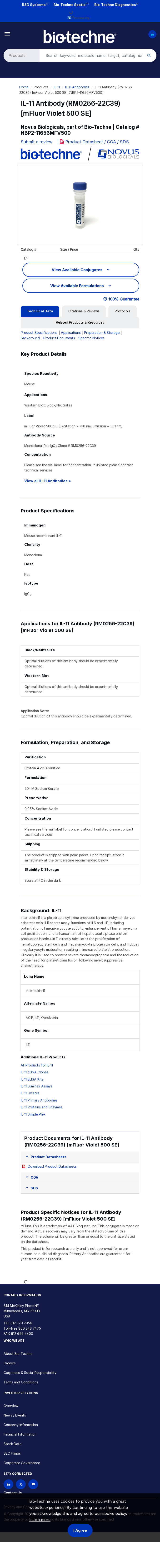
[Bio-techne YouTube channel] (33, 1484)
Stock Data (12, 1444)
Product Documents (59, 338)
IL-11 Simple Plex (33, 1114)
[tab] (40, 311)
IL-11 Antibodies (77, 87)
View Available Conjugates (77, 269)
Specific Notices (91, 338)
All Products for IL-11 (37, 1065)
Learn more (39, 1519)
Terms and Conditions (21, 1382)
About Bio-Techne (18, 1354)
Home (23, 87)
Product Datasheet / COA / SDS (97, 141)
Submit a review (37, 141)
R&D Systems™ (35, 5)
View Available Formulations (77, 285)
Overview (11, 1406)
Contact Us (13, 1493)
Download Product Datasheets (52, 1166)
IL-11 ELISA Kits (32, 1079)
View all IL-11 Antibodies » (47, 481)
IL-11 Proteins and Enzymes (41, 1107)
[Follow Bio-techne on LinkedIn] (8, 1484)
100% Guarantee (123, 299)
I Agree (80, 1530)
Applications (71, 332)
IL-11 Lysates (30, 1093)
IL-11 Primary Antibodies (39, 1100)
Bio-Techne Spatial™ (71, 5)
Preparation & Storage (102, 332)
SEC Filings (12, 1453)
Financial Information (20, 1434)
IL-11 (57, 87)
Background (30, 338)
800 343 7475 (29, 1328)
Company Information (21, 1425)
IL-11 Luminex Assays (36, 1086)
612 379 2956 (21, 1323)
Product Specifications (39, 332)
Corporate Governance (22, 1463)
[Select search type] (21, 55)
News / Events (15, 1415)
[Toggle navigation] (7, 33)
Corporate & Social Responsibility (30, 1373)
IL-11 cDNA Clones (34, 1072)
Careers (10, 1363)
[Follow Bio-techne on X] (21, 1484)
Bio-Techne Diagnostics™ (116, 5)
